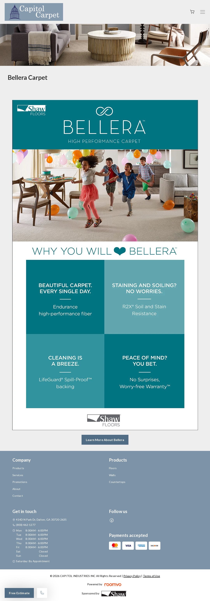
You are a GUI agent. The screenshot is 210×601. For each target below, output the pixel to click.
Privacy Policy (132, 576)
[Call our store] (42, 593)
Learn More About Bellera (105, 440)
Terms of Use (151, 576)
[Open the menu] (202, 12)
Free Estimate (19, 593)
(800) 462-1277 (25, 524)
